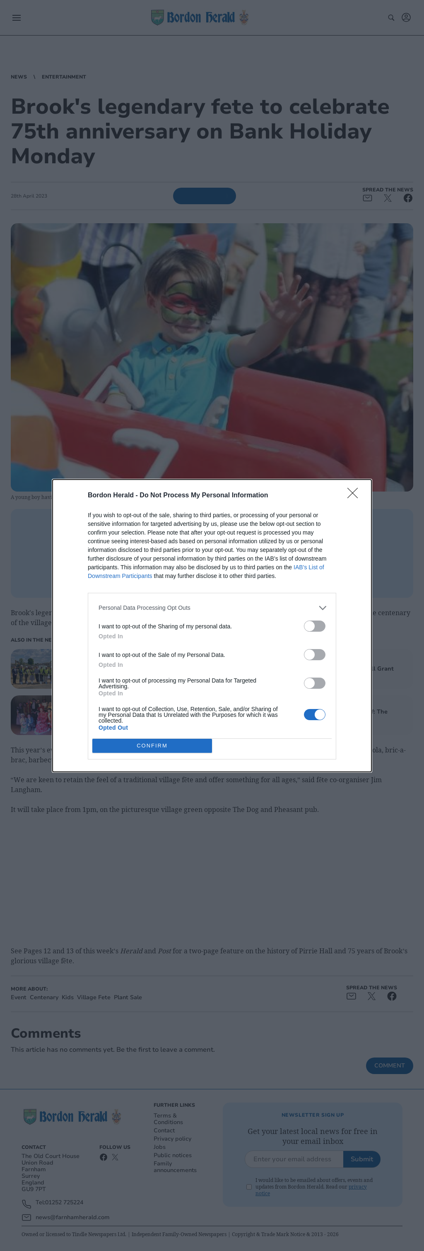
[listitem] (212, 608)
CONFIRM (152, 745)
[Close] (355, 496)
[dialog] (212, 626)
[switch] (314, 626)
